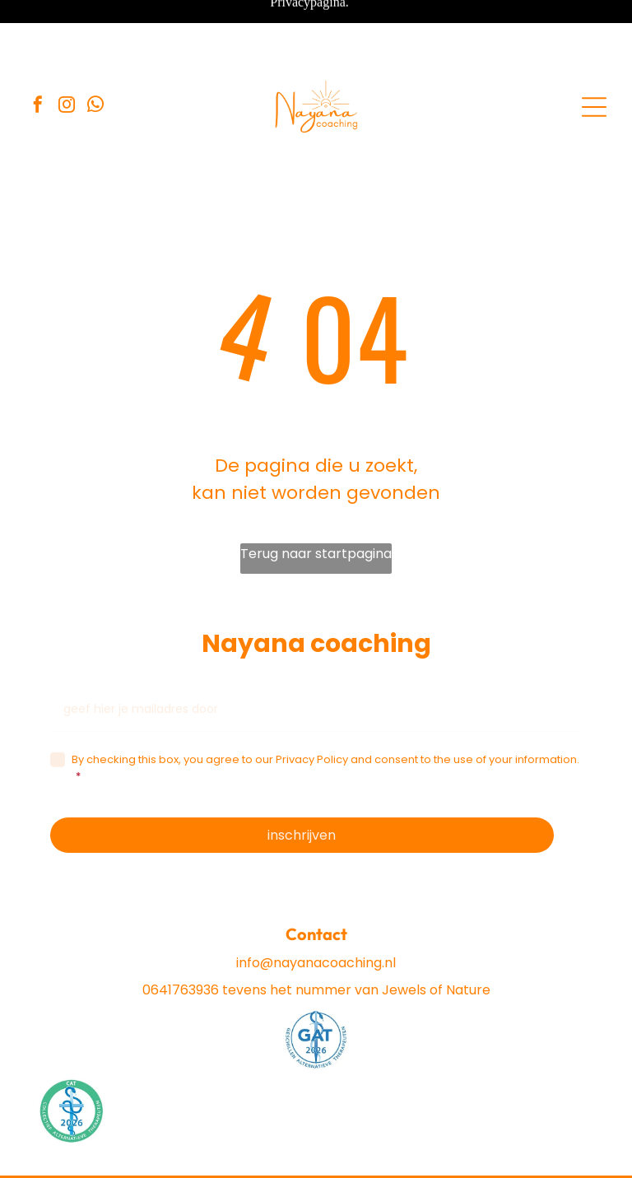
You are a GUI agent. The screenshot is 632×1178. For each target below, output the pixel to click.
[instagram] (66, 50)
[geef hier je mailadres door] (316, 653)
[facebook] (38, 50)
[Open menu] (594, 51)
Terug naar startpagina (316, 497)
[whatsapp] (95, 50)
